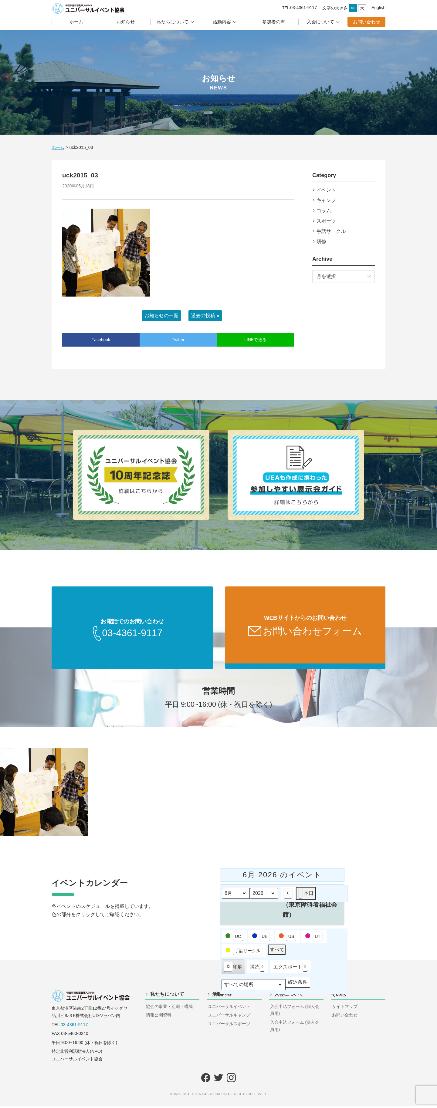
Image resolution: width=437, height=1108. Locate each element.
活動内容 (222, 21)
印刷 (232, 970)
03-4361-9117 (74, 1026)
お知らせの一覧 (161, 315)
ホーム (76, 21)
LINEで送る (255, 339)
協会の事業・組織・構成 (169, 1008)
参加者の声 (273, 21)
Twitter (178, 339)
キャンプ (326, 200)
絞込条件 (297, 985)
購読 (257, 969)
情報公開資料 (158, 1016)
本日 (305, 895)
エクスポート (290, 969)
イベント (326, 190)
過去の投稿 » (205, 315)
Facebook (101, 339)
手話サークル (331, 231)
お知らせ (126, 21)
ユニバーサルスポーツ (229, 1025)
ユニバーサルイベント (229, 1008)
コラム (324, 210)
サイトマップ (344, 1008)
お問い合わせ (366, 21)
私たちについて (172, 21)
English (378, 7)
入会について (320, 21)
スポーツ (326, 220)
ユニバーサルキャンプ (229, 1016)
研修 (321, 241)
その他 (338, 996)
